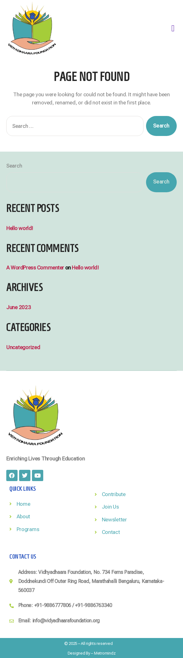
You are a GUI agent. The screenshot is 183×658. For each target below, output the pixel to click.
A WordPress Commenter (35, 267)
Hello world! (19, 228)
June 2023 (18, 307)
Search (14, 166)
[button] (173, 28)
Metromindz (104, 653)
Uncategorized (23, 347)
